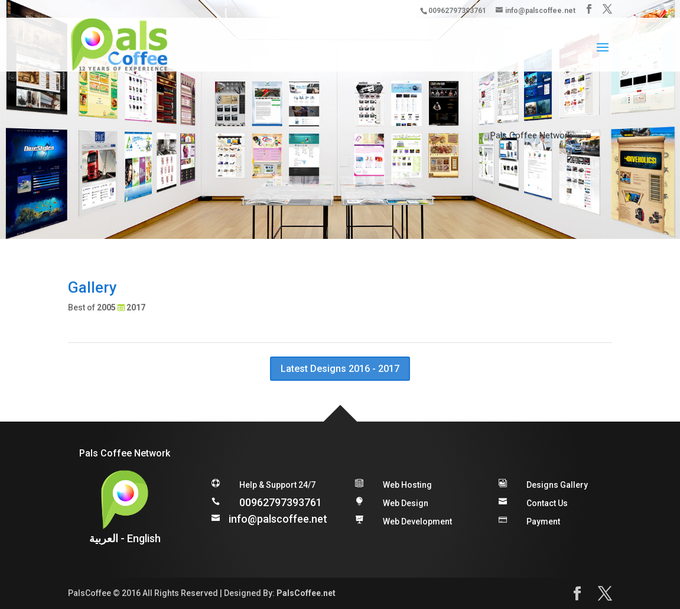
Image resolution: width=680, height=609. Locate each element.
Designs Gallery (557, 485)
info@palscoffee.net (278, 519)
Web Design (405, 503)
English (144, 538)
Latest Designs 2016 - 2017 (340, 368)
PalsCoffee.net (306, 593)
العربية (103, 538)
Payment (543, 521)
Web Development (417, 521)
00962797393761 (280, 502)
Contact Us (547, 503)
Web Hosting (407, 485)
